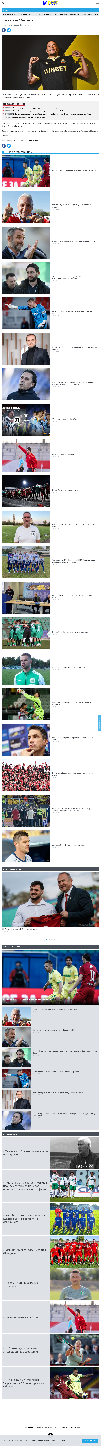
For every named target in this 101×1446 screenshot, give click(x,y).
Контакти (63, 1427)
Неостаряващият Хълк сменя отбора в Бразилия (58, 14)
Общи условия (27, 1427)
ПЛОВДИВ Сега (50, 1410)
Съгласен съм (90, 1440)
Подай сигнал (99, 723)
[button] (3, 3)
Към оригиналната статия (29, 141)
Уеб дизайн (75, 1427)
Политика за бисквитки (46, 1427)
